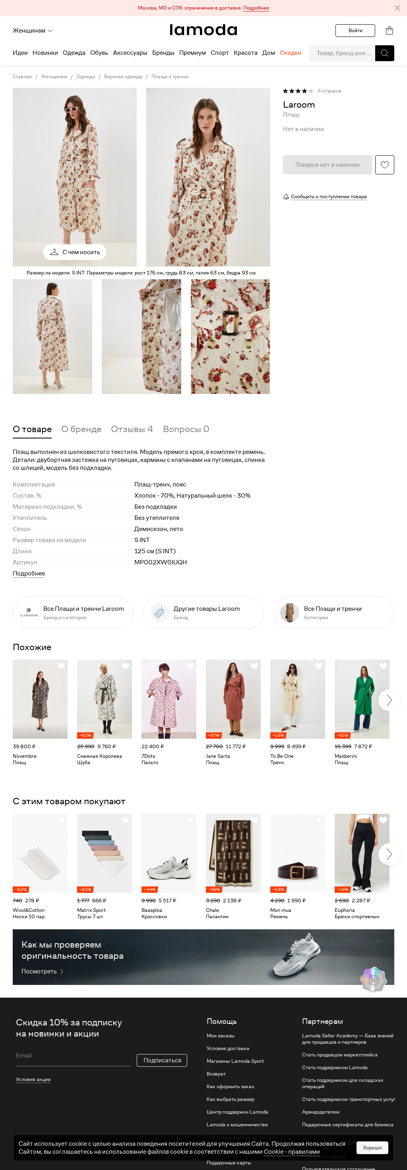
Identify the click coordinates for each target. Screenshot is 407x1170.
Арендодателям (320, 1112)
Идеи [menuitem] (20, 53)
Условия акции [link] (33, 1079)
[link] (203, 29)
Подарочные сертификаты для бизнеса (347, 1125)
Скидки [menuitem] (290, 53)
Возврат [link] (216, 1074)
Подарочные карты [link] (229, 1163)
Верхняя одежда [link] (123, 76)
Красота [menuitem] (246, 53)
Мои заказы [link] (221, 1036)
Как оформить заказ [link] (230, 1086)
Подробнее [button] (29, 573)
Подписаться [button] (162, 1060)
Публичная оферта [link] (323, 1156)
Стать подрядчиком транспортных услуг (348, 1099)
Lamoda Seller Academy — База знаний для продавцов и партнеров (347, 1039)
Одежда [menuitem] (74, 53)
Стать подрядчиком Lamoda (335, 1067)
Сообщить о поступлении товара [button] (329, 196)
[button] (203, 8)
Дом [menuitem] (268, 53)
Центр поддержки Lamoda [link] (237, 1112)
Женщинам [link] (54, 76)
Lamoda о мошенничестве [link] (237, 1125)
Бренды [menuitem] (163, 53)
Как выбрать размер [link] (230, 1099)
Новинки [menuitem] (45, 53)
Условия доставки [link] (228, 1048)
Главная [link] (22, 76)
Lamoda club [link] (221, 1150)
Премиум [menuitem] (192, 53)
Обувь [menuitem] (99, 53)
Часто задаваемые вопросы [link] (239, 1137)
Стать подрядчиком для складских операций (342, 1083)
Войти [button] (355, 30)
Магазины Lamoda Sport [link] (235, 1061)
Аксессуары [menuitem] (130, 53)
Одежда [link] (85, 76)
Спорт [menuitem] (220, 53)
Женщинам (33, 31)
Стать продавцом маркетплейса (340, 1055)
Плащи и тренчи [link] (169, 76)
